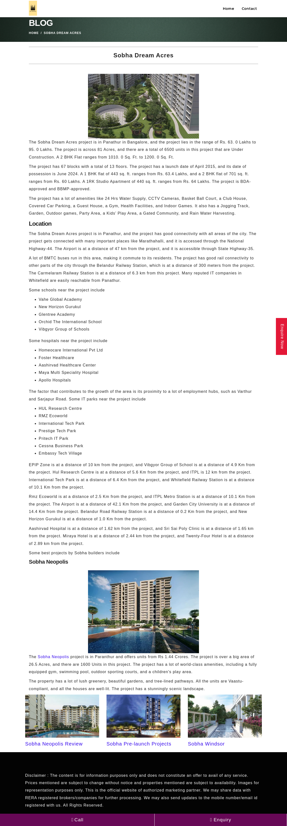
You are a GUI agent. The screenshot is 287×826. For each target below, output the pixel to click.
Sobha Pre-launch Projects (139, 744)
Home (228, 8)
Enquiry (220, 819)
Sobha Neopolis (53, 657)
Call (77, 819)
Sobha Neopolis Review (54, 744)
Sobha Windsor (206, 744)
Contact (249, 8)
